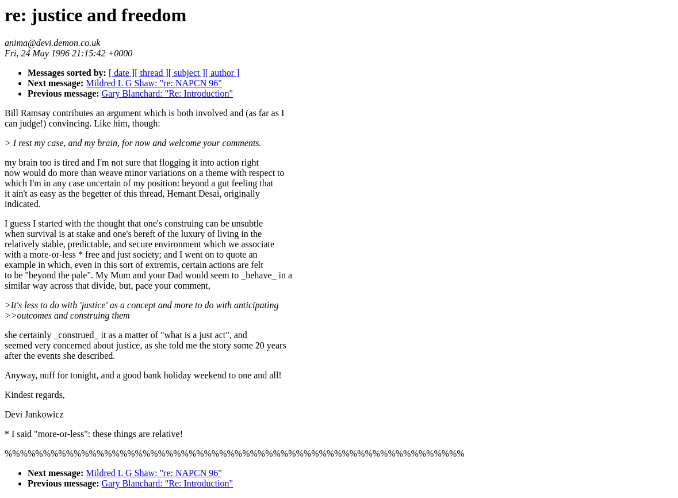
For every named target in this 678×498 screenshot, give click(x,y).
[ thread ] (151, 73)
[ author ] (222, 73)
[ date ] (122, 73)
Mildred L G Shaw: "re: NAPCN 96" (153, 83)
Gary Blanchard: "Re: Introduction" (167, 93)
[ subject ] (186, 73)
